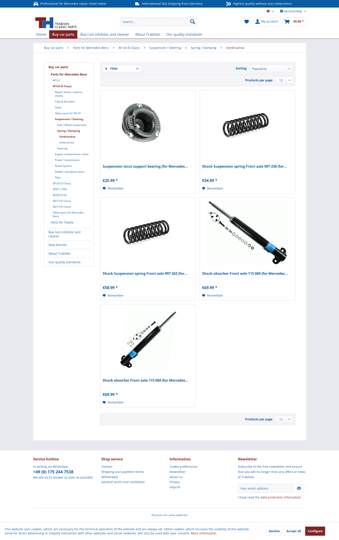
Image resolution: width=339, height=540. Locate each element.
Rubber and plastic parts (69, 172)
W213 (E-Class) (62, 207)
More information (203, 533)
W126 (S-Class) (62, 183)
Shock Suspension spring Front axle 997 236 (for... (244, 166)
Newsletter (177, 472)
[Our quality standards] (184, 34)
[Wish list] (246, 21)
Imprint (175, 487)
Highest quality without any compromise (259, 4)
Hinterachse (66, 142)
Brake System (63, 166)
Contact (106, 466)
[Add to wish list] (113, 188)
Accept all (293, 531)
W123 (56, 80)
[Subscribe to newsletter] (299, 488)
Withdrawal (109, 477)
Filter (58, 177)
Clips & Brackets (65, 101)
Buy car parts (58, 67)
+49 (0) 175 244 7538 (53, 472)
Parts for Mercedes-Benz (69, 74)
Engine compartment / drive (72, 154)
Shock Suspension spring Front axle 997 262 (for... (145, 273)
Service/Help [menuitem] (291, 11)
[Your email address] (265, 488)
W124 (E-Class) (62, 86)
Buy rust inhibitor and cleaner (65, 234)
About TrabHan (60, 253)
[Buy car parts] (63, 34)
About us (176, 477)
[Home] (41, 34)
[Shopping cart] (294, 21)
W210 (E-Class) (62, 201)
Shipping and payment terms (122, 472)
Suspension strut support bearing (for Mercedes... (145, 166)
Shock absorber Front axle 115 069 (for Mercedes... (245, 273)
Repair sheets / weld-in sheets (68, 94)
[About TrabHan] (147, 34)
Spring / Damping (68, 131)
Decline (274, 531)
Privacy (175, 482)
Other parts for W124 (68, 113)
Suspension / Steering (69, 119)
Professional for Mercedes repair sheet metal (69, 4)
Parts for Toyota (62, 222)
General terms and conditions (123, 482)
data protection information (281, 497)
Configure (315, 531)
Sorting (241, 68)
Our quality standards (65, 262)
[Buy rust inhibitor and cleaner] (104, 34)
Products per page (258, 80)
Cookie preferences (184, 466)
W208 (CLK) (60, 195)
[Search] (192, 21)
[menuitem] (159, 21)
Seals (58, 107)
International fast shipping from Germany (169, 4)
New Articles (58, 245)
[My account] (266, 21)
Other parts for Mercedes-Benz (68, 214)
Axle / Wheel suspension (71, 125)
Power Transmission (67, 160)
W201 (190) (60, 189)
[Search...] (159, 21)
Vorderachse (67, 136)
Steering (62, 148)
